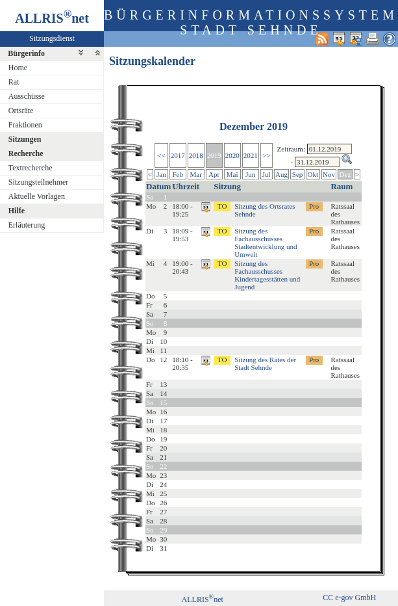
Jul (266, 174)
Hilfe (16, 210)
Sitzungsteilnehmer (38, 182)
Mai (232, 174)
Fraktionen (25, 124)
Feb (177, 174)
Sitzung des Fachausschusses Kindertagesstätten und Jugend (267, 275)
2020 (232, 155)
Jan (161, 174)
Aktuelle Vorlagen (36, 196)
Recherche (26, 153)
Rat (13, 81)
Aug (281, 174)
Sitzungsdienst (52, 38)
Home (17, 67)
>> (266, 155)
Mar (195, 174)
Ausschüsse (26, 96)
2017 (178, 155)
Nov (329, 174)
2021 (250, 155)
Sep (297, 174)
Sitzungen (25, 139)
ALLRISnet (202, 599)
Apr (213, 174)
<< (161, 155)
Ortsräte (21, 110)
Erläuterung (26, 225)
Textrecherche (30, 167)
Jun (250, 174)
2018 (196, 155)
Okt (313, 174)
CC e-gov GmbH (349, 597)
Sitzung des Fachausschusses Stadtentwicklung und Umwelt (265, 242)
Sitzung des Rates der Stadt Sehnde (265, 363)
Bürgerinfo (26, 53)
